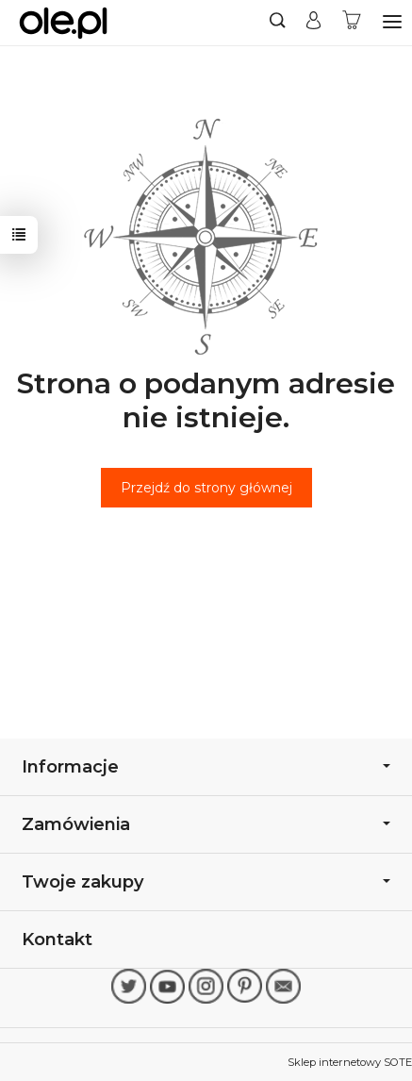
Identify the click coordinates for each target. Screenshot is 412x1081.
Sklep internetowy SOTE (350, 1062)
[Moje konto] (313, 22)
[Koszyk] (351, 22)
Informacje (206, 766)
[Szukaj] (277, 22)
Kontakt (57, 939)
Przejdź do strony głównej (206, 487)
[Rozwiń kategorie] (392, 21)
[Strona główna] (63, 22)
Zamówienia (206, 824)
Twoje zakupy (206, 881)
